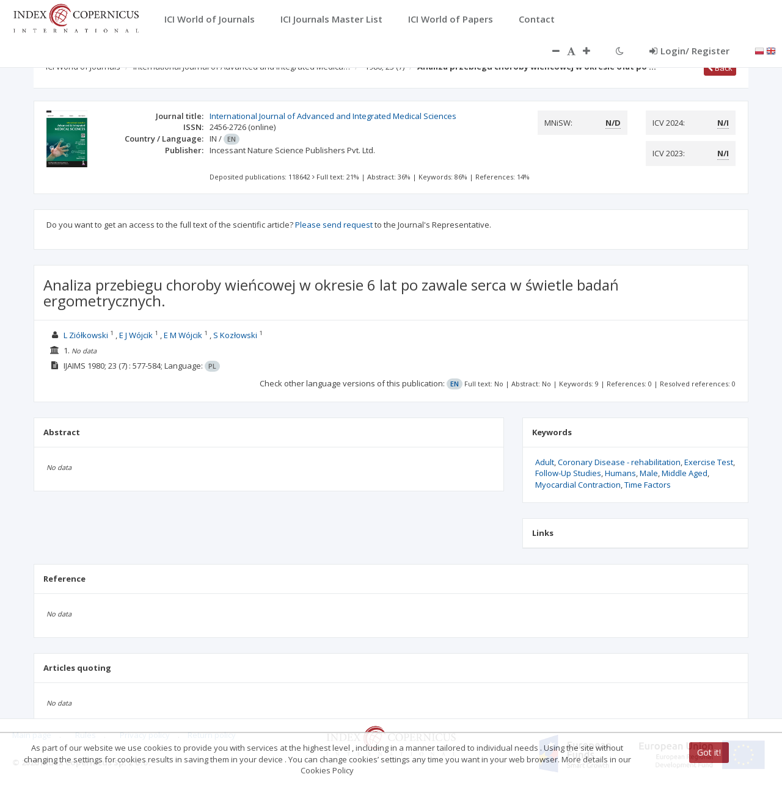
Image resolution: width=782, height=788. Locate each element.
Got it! (709, 752)
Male (649, 473)
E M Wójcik (183, 335)
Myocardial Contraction (578, 484)
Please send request (334, 224)
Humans (620, 473)
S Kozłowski (235, 335)
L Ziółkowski (86, 335)
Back (720, 67)
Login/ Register (689, 51)
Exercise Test (708, 462)
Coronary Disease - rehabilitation (619, 462)
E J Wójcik (136, 335)
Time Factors (647, 484)
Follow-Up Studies (568, 473)
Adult (544, 462)
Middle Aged (684, 473)
